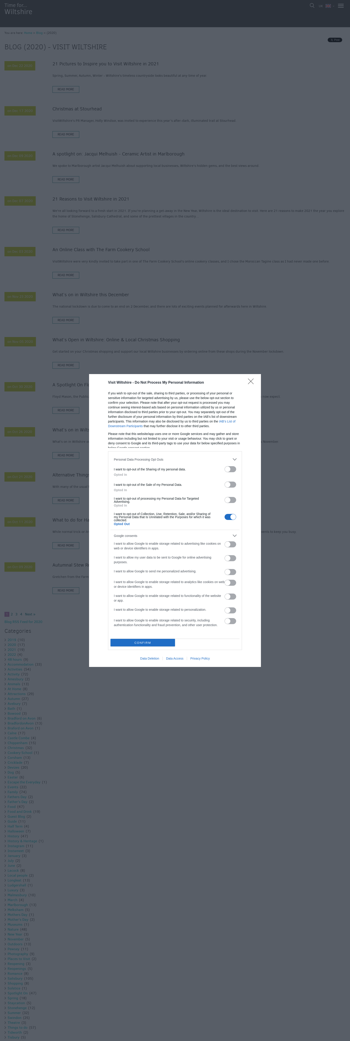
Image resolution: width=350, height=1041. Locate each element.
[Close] (252, 383)
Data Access (174, 658)
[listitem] (175, 459)
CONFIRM (142, 642)
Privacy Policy (200, 658)
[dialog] (175, 520)
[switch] (230, 469)
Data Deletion (149, 658)
